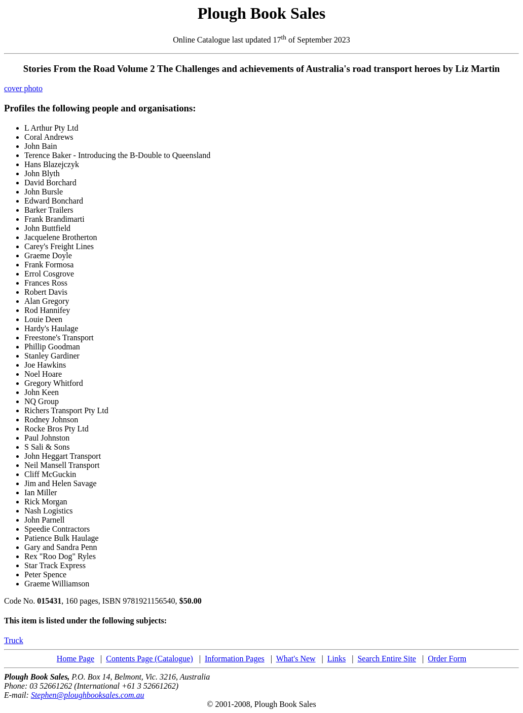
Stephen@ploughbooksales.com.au (87, 695)
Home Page (75, 658)
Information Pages (235, 658)
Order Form (447, 658)
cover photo (23, 88)
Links (336, 658)
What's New (296, 658)
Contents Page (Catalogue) (149, 658)
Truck (13, 640)
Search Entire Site (386, 658)
